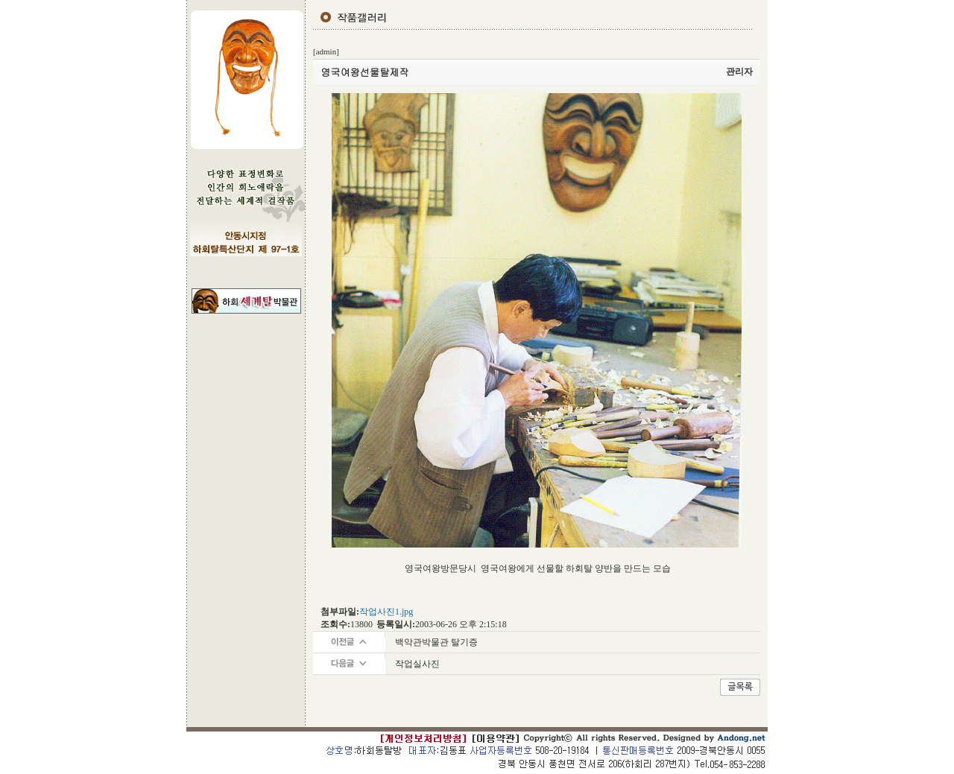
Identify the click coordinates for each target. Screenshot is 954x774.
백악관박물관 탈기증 (436, 642)
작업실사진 (417, 664)
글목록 (740, 686)
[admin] (326, 51)
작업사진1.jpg (386, 611)
